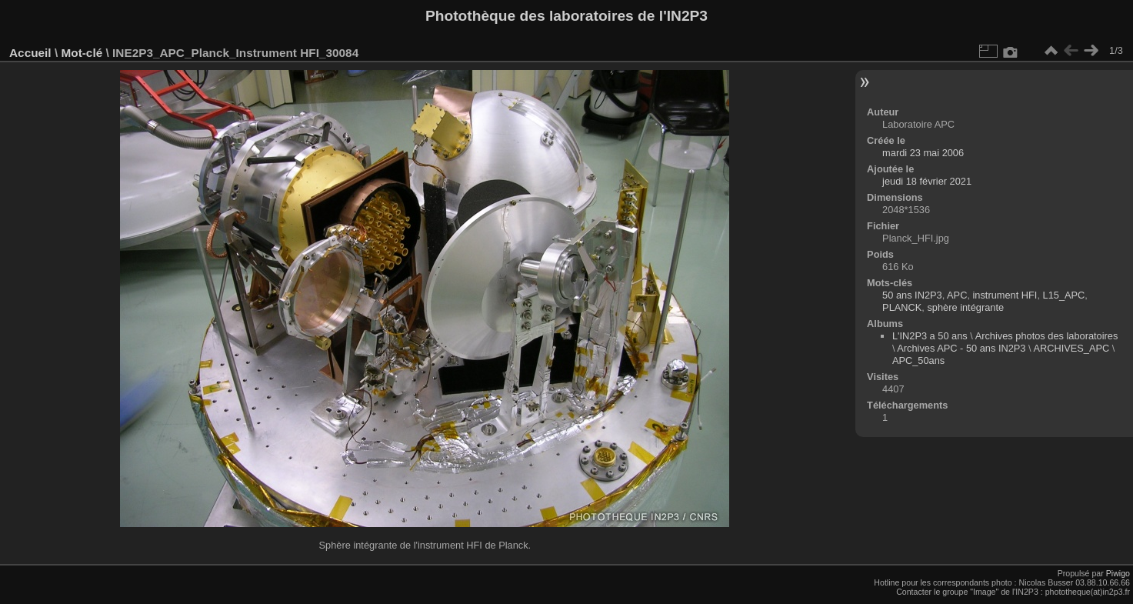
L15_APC (1064, 295)
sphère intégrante (965, 307)
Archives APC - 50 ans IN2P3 (961, 348)
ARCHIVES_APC (1071, 348)
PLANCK (901, 307)
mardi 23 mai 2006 (923, 153)
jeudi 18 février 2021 (926, 181)
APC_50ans (918, 360)
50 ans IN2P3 (912, 295)
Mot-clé (81, 52)
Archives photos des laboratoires (1046, 336)
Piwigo (1118, 573)
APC (957, 295)
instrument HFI (1005, 295)
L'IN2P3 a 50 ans (930, 336)
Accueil (30, 52)
